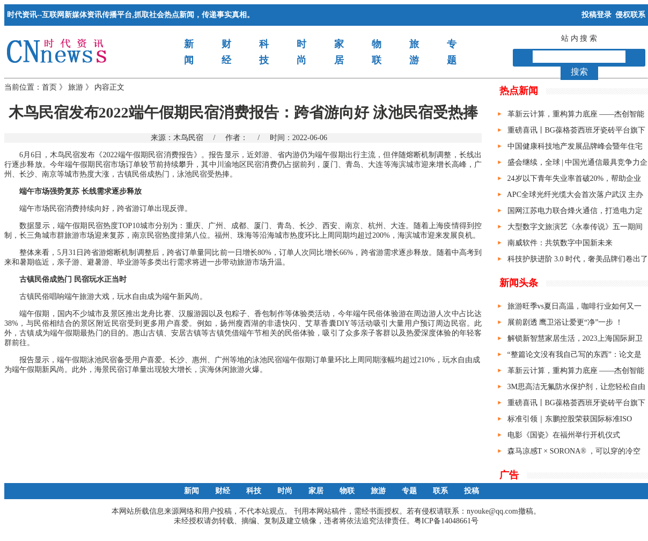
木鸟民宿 (188, 138)
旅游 (75, 87)
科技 (253, 491)
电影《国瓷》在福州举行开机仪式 (563, 435)
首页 (49, 87)
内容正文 (109, 87)
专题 (409, 491)
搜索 (579, 71)
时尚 (284, 491)
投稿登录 (596, 15)
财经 (222, 491)
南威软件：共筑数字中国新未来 (560, 243)
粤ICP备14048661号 (446, 521)
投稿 (471, 491)
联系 (440, 491)
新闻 (191, 491)
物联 (347, 491)
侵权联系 (630, 15)
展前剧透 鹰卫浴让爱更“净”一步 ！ (565, 322)
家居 (315, 491)
